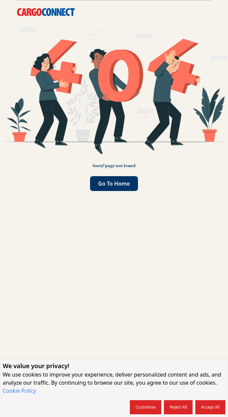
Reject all (178, 407)
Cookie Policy (19, 390)
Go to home (114, 183)
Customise (145, 407)
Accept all (210, 407)
